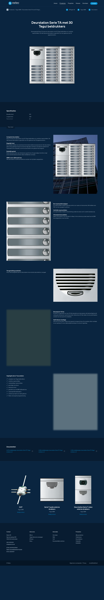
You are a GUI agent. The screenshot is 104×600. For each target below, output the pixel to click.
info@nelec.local (10, 544)
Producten (11, 9)
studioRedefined (93, 563)
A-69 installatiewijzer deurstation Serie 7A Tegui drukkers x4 (83, 451)
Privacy (84, 563)
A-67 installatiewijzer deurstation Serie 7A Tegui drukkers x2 (18, 451)
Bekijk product (20, 512)
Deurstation (94, 9)
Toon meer (10, 127)
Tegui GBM (18, 9)
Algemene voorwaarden (76, 563)
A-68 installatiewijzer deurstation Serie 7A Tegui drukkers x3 (51, 451)
